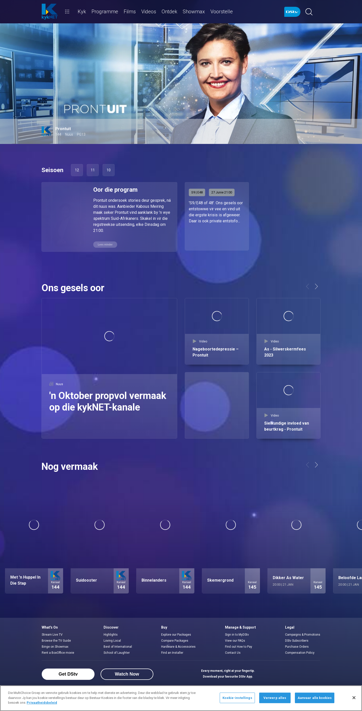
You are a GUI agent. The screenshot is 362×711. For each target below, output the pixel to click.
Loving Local (112, 639)
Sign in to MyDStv (237, 633)
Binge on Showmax (55, 645)
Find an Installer (172, 651)
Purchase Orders (297, 645)
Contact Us (233, 651)
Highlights (111, 633)
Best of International (118, 645)
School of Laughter (117, 651)
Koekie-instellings (237, 698)
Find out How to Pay (238, 645)
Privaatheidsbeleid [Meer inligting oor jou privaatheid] (42, 702)
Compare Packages (174, 639)
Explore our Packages (176, 633)
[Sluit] (353, 697)
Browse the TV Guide (56, 639)
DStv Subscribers (296, 639)
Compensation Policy (299, 651)
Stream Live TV (52, 633)
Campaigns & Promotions (302, 633)
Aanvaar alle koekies (315, 698)
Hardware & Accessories (178, 645)
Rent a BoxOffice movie (58, 651)
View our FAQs (235, 639)
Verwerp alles (274, 698)
